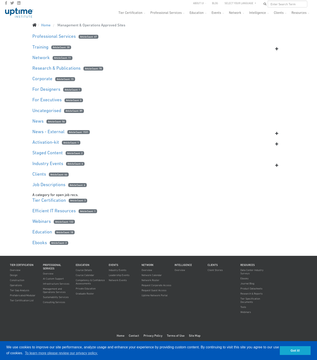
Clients (279, 13)
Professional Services (166, 13)
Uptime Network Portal (155, 295)
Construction (17, 280)
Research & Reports (251, 293)
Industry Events (47, 163)
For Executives (47, 99)
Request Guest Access (154, 290)
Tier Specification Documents (250, 300)
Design (13, 275)
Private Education (86, 288)
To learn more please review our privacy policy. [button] (61, 353)
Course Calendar (85, 275)
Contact (134, 335)
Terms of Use (175, 335)
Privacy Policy (153, 335)
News (38, 121)
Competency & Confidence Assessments (90, 282)
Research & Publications (56, 68)
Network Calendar (152, 275)
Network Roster (150, 280)
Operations (16, 285)
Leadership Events (119, 275)
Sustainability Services (56, 297)
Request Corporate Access (156, 285)
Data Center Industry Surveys (252, 272)
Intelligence (257, 13)
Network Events (118, 280)
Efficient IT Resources (54, 210)
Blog (215, 3)
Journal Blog (247, 283)
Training (40, 46)
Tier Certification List (22, 300)
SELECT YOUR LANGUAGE (239, 3)
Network (235, 13)
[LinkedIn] (18, 3)
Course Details (84, 270)
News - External (48, 131)
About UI (198, 3)
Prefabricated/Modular (22, 295)
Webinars (41, 221)
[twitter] (12, 3)
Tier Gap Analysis (19, 290)
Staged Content (47, 152)
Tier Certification (130, 13)
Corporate (42, 78)
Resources (298, 13)
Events (216, 13)
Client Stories (215, 270)
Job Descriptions (48, 184)
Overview (15, 270)
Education (197, 13)
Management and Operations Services (54, 290)
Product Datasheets (251, 288)
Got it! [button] (295, 350)
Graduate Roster (85, 293)
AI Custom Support (53, 278)
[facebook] (6, 3)
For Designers (46, 89)
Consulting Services (54, 302)
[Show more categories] (277, 48)
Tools (243, 307)
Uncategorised (46, 110)
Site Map (195, 335)
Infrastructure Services (56, 283)
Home (120, 335)
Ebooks (39, 242)
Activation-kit (45, 142)
